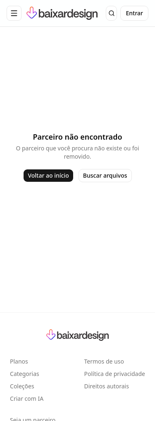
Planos (19, 361)
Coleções (22, 386)
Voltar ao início (48, 175)
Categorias (24, 374)
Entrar (134, 13)
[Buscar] (111, 13)
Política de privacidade (114, 374)
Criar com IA (26, 398)
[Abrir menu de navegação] (14, 13)
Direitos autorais (106, 386)
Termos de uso (104, 361)
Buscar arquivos (105, 175)
